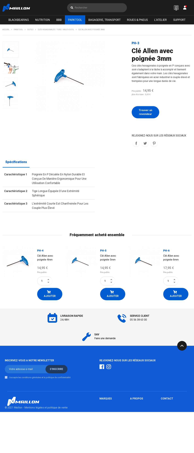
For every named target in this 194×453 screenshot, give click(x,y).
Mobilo (103, 434)
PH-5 (103, 250)
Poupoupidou (106, 422)
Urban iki (104, 430)
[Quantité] (42, 281)
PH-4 (40, 250)
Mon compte (137, 411)
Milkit (102, 426)
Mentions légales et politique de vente (46, 448)
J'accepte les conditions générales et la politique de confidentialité (39, 377)
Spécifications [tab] (16, 162)
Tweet (145, 143)
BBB (101, 403)
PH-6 (166, 250)
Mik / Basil (105, 415)
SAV (132, 415)
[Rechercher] (101, 8)
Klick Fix (104, 411)
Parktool (104, 407)
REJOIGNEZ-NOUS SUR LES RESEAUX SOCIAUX (136, 143)
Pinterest (154, 143)
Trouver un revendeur (145, 112)
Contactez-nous (139, 407)
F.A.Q (133, 403)
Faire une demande (105, 338)
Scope (103, 419)
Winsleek (104, 442)
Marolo (103, 438)
